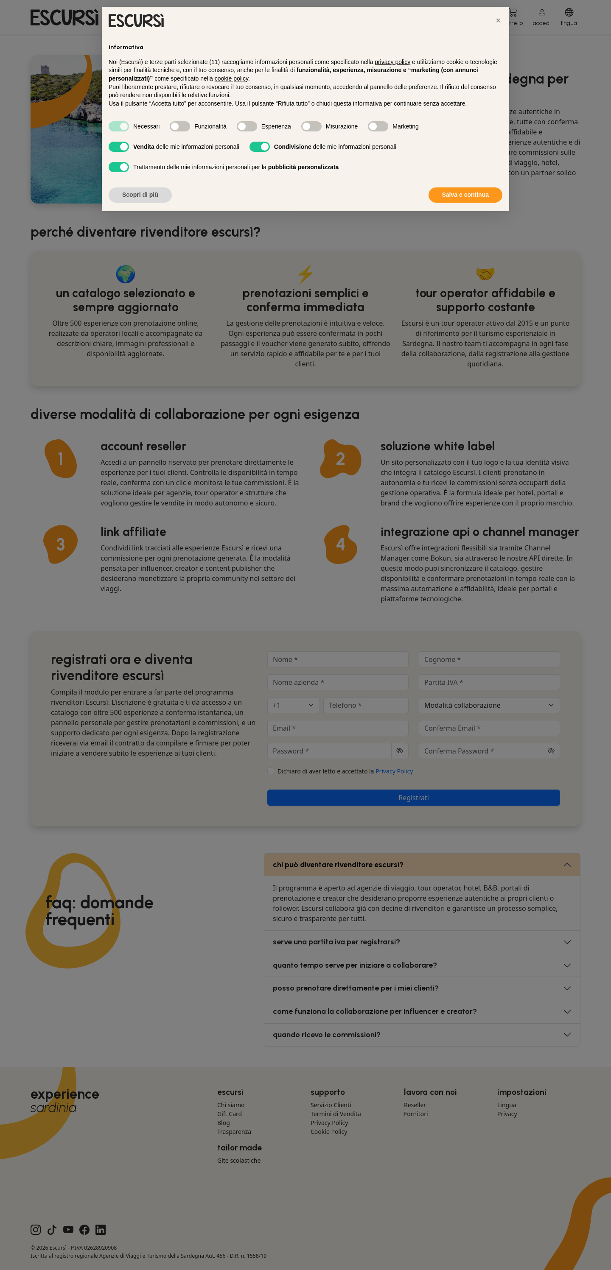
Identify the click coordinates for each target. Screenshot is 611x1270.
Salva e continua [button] (465, 194)
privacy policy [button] (392, 62)
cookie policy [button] (231, 78)
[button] (498, 20)
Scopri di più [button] (140, 194)
